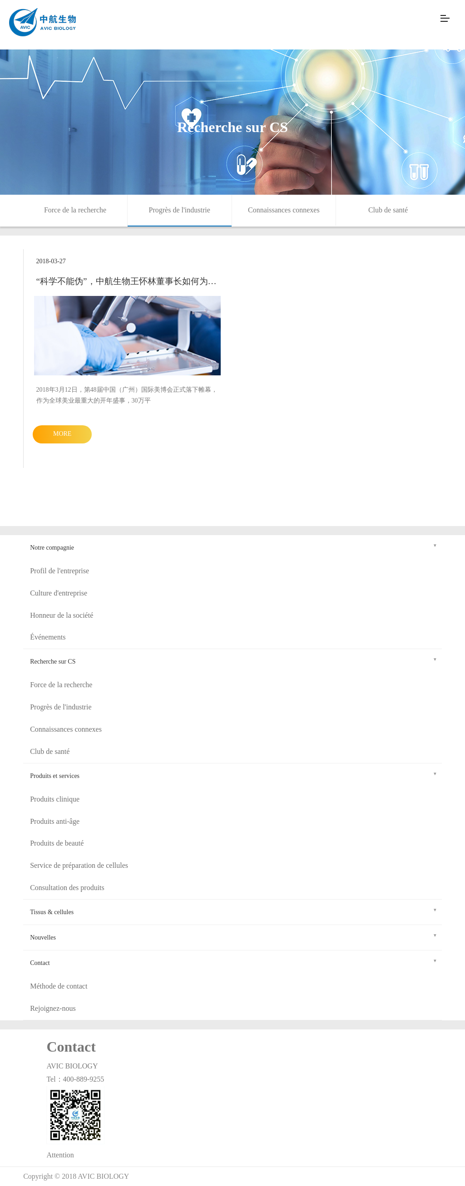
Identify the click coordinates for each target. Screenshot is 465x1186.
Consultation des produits (67, 887)
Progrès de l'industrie (179, 210)
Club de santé (388, 210)
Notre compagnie (233, 546)
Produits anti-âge (54, 821)
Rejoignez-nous (52, 1008)
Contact (233, 961)
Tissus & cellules (233, 910)
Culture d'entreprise (58, 593)
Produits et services (233, 774)
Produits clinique (54, 799)
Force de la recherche (75, 210)
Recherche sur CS (233, 660)
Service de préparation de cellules (79, 865)
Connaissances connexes (284, 210)
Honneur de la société (61, 615)
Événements (47, 637)
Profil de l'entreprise (59, 571)
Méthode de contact (58, 986)
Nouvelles (233, 936)
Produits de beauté (57, 843)
